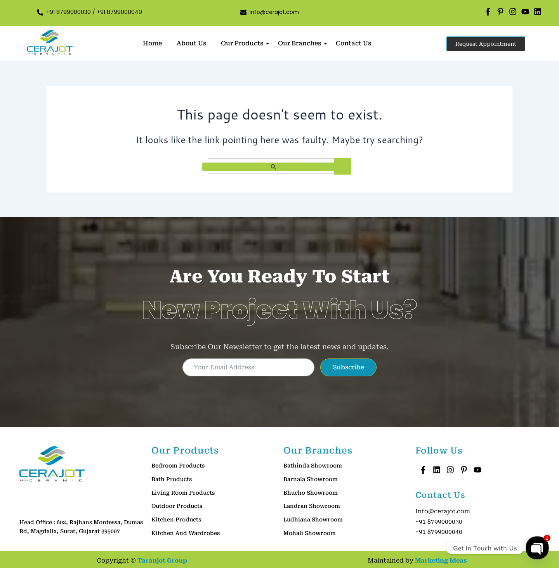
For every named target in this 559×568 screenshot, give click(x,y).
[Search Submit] (273, 167)
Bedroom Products (178, 465)
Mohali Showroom (309, 533)
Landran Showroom (311, 506)
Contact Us (353, 43)
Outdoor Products (176, 506)
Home (152, 43)
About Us (191, 43)
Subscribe (348, 367)
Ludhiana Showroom (313, 519)
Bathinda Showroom (312, 465)
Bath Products (171, 479)
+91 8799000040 (119, 12)
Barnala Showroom (310, 479)
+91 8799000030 (69, 12)
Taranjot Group (162, 559)
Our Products (243, 43)
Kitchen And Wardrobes (185, 533)
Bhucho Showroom (310, 492)
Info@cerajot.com (443, 511)
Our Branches (301, 43)
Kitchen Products (176, 519)
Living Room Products (183, 492)
